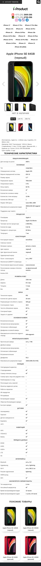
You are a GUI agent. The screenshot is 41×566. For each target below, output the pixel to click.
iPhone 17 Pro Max (31, 25)
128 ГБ (20, 119)
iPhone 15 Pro (8, 39)
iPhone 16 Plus (20, 32)
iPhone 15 (21, 36)
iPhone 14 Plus (11, 43)
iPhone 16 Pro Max (9, 36)
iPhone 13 (22, 43)
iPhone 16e (31, 32)
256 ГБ (27, 119)
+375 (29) (22, 15)
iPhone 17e (9, 29)
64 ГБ (13, 119)
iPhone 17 (6, 25)
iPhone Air (19, 29)
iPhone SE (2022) (20, 47)
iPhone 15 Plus (33, 36)
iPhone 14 (34, 39)
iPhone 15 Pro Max (22, 39)
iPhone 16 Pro (30, 29)
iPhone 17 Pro (17, 25)
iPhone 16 (9, 32)
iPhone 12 (31, 43)
